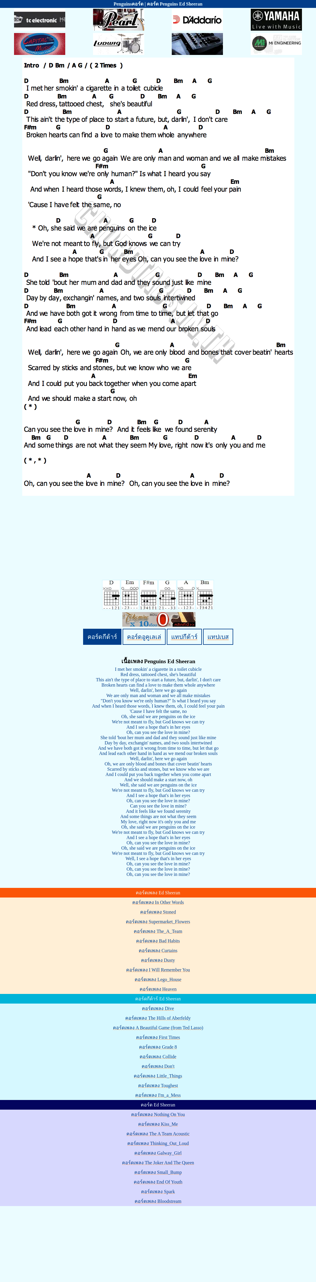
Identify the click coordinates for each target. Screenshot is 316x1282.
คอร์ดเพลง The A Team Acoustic (158, 1133)
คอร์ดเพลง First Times (158, 1037)
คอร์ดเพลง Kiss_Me (158, 1124)
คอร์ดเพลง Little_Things (158, 1075)
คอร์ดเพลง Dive (158, 1008)
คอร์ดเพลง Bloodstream (158, 1201)
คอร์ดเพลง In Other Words (158, 902)
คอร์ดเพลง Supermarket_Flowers (158, 921)
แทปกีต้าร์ (184, 636)
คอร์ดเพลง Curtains (158, 950)
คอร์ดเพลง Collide (158, 1056)
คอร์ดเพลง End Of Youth (158, 1181)
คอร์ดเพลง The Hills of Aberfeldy (157, 1018)
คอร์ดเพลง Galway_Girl (158, 1153)
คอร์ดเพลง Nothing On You (158, 1114)
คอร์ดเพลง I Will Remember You (158, 969)
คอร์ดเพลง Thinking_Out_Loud (158, 1143)
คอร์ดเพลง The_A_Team (158, 931)
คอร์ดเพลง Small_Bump (158, 1172)
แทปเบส (218, 636)
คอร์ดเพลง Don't (158, 1066)
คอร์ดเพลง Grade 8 (158, 1046)
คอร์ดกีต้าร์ (102, 636)
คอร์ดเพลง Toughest (158, 1085)
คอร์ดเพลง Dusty (158, 960)
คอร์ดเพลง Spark (158, 1191)
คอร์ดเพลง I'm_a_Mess (158, 1095)
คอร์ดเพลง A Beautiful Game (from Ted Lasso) (158, 1027)
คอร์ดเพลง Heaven (158, 989)
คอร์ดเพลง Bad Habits (158, 940)
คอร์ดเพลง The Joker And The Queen (158, 1162)
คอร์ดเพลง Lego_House (158, 979)
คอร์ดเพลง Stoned (158, 911)
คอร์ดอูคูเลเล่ (144, 636)
